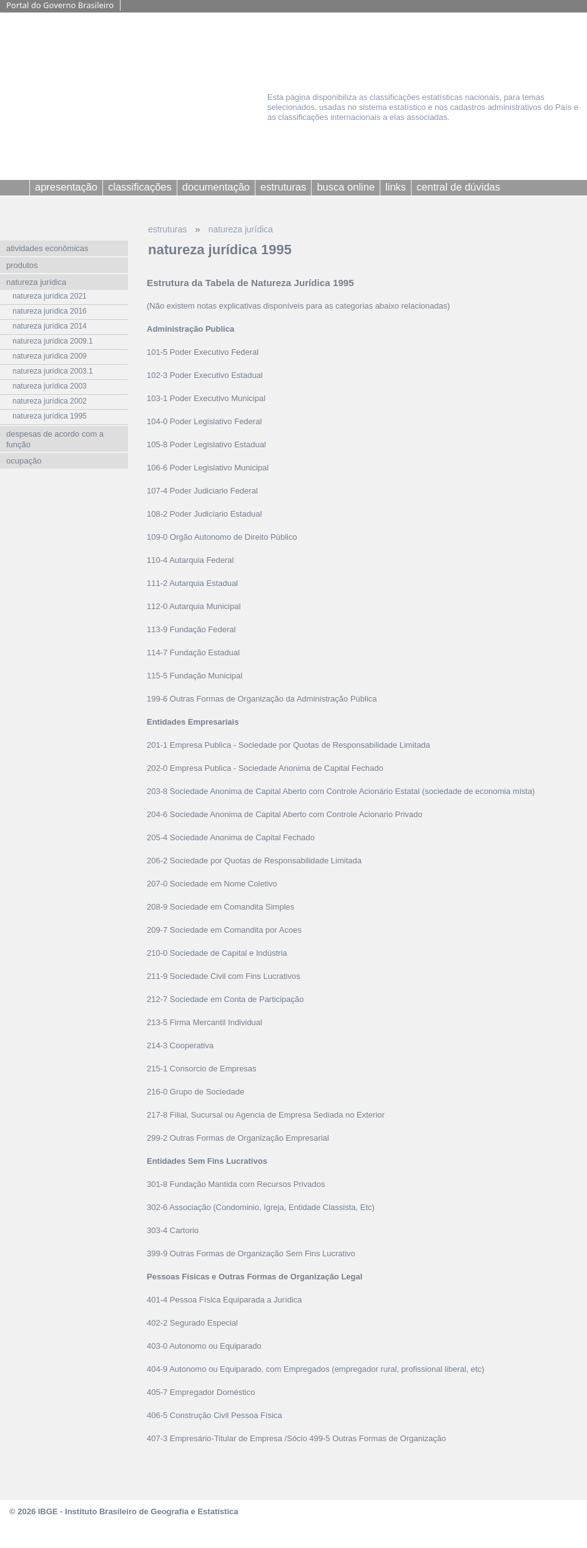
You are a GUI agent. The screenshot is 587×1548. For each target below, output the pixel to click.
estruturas (167, 229)
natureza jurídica (241, 229)
